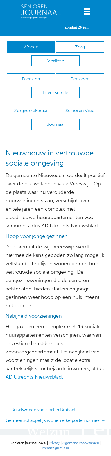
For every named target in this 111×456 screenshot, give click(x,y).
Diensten (31, 79)
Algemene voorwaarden (80, 443)
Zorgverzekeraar (31, 110)
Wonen (31, 47)
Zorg (80, 47)
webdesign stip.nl (55, 448)
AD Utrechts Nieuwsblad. (34, 377)
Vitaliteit (55, 61)
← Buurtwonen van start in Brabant (41, 409)
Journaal (55, 124)
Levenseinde (55, 92)
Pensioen (80, 79)
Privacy (54, 443)
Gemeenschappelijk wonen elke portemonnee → (55, 420)
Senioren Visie (79, 110)
